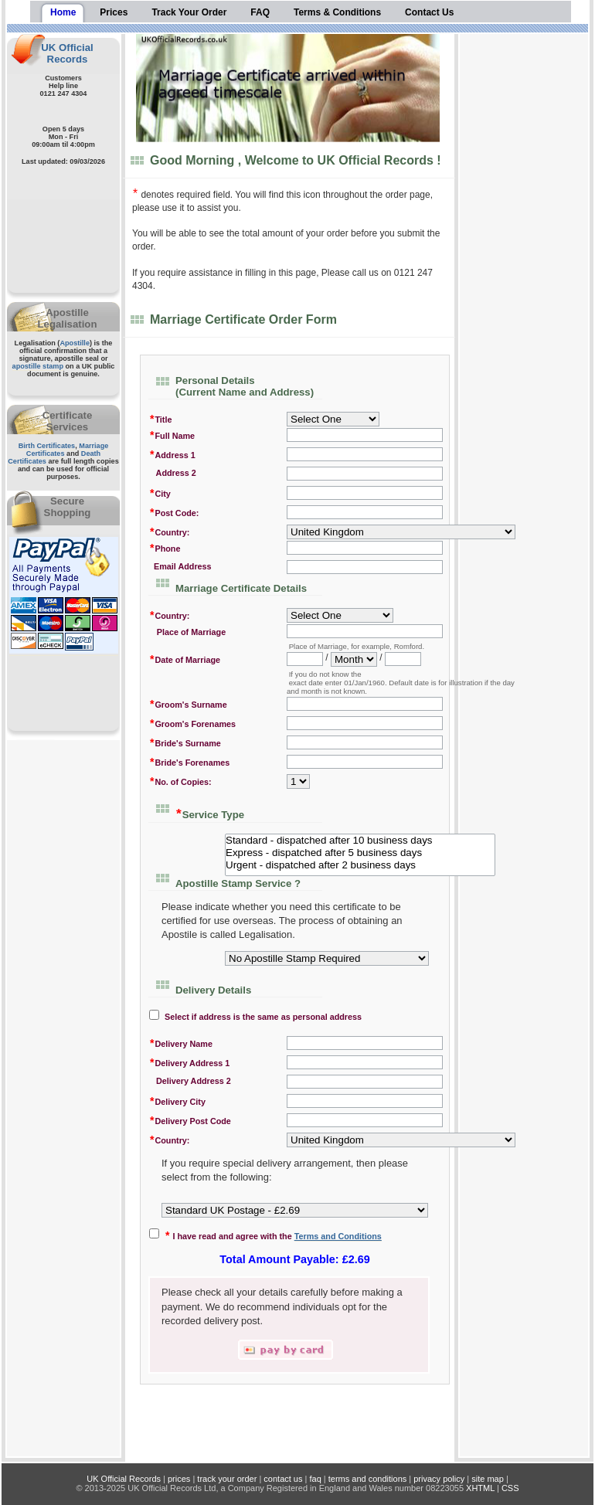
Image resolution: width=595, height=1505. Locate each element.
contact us (283, 1478)
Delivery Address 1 (189, 1062)
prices (179, 1478)
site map (487, 1478)
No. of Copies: (180, 780)
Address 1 (172, 454)
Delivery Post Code (190, 1120)
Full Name (172, 434)
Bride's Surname (185, 742)
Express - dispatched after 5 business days (360, 853)
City (160, 492)
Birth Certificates (47, 446)
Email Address (180, 566)
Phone (164, 547)
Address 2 (172, 472)
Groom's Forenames (192, 723)
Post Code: (174, 512)
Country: (169, 531)
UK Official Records (67, 53)
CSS (510, 1488)
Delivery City (177, 1100)
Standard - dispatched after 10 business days (360, 840)
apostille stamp (37, 366)
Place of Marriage (187, 631)
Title (160, 418)
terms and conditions (367, 1478)
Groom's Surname (188, 703)
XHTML (480, 1488)
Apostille (75, 343)
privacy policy (438, 1478)
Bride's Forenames (189, 761)
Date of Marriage (184, 658)
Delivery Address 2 (190, 1080)
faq (315, 1478)
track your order (227, 1478)
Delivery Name (180, 1042)
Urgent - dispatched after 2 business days (360, 865)
